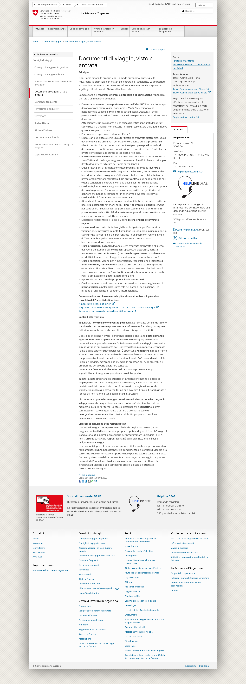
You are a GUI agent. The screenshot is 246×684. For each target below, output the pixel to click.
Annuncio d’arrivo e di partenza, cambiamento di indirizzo (140, 540)
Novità (35, 538)
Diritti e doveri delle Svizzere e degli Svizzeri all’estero (96, 645)
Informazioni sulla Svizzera (184, 552)
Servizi (124, 31)
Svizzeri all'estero (87, 634)
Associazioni (85, 639)
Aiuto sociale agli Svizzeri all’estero (142, 573)
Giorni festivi (38, 548)
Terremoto (84, 569)
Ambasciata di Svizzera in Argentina (50, 570)
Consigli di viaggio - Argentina (93, 538)
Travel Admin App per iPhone (191, 89)
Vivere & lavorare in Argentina (105, 31)
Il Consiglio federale (47, 4)
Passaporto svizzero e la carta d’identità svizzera (107, 311)
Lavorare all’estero (88, 615)
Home (35, 41)
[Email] (95, 481)
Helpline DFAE (166, 496)
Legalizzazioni (132, 577)
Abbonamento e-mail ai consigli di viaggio (99, 588)
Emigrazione (85, 606)
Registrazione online (186, 117)
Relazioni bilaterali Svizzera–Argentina (190, 578)
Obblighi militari (133, 596)
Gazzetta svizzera (133, 636)
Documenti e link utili (89, 584)
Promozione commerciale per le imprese (144, 650)
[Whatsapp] (92, 481)
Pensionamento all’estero (91, 620)
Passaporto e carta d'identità (139, 551)
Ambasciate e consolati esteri (97, 303)
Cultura (174, 590)
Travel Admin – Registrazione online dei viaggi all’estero (144, 621)
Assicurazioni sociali (134, 587)
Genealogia (130, 605)
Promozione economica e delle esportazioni (186, 584)
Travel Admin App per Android (192, 92)
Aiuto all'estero (86, 579)
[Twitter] (83, 481)
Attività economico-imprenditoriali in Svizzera (189, 559)
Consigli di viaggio (79, 31)
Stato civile (130, 646)
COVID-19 (37, 557)
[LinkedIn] (86, 481)
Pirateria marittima (183, 60)
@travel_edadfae (188, 238)
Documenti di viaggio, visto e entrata (97, 556)
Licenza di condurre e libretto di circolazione (140, 562)
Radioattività (85, 574)
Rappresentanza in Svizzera (92, 629)
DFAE (68, 4)
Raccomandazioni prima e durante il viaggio (96, 549)
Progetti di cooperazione (183, 573)
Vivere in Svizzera (179, 548)
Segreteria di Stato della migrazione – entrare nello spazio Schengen (119, 307)
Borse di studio (132, 546)
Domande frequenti (88, 560)
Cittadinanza (131, 641)
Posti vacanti (38, 552)
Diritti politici (131, 556)
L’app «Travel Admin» (89, 593)
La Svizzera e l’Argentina (170, 31)
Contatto (177, 129)
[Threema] (89, 481)
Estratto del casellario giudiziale (140, 601)
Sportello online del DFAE (84, 496)
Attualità (39, 31)
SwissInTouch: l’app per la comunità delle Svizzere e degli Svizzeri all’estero (145, 657)
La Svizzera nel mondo (92, 4)
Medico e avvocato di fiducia (139, 632)
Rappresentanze (56, 31)
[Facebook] (80, 481)
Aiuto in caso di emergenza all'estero (143, 568)
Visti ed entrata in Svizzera (143, 31)
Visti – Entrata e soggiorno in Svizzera (189, 538)
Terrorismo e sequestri (89, 565)
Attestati (129, 582)
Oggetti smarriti (133, 591)
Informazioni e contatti (182, 543)
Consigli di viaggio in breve (92, 543)
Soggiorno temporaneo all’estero (95, 611)
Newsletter (37, 543)
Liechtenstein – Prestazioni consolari (142, 610)
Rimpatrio (84, 625)
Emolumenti (131, 615)
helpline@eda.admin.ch (190, 171)
